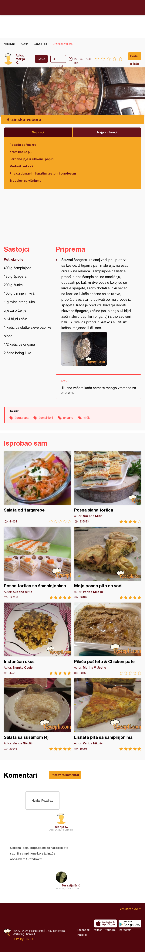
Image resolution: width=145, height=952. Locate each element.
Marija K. (61, 826)
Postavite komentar (65, 775)
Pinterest (83, 934)
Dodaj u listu (134, 57)
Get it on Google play (130, 923)
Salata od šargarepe (37, 487)
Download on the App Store (105, 923)
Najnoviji (38, 132)
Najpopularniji (107, 132)
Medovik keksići (21, 166)
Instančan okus (37, 639)
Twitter (97, 929)
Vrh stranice (129, 909)
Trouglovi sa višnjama (25, 180)
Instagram (125, 929)
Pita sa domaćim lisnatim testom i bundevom (42, 173)
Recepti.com (72, 7)
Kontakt (30, 934)
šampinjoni (46, 417)
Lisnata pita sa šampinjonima (107, 714)
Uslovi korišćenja (55, 930)
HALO (29, 939)
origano (68, 417)
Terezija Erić (71, 885)
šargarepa (22, 417)
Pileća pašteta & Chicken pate (107, 639)
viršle (86, 417)
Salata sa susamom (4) (37, 714)
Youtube (110, 929)
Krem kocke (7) (20, 152)
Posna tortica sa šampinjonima (37, 563)
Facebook (83, 929)
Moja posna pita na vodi (107, 563)
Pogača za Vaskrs (22, 144)
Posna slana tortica (107, 487)
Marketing (18, 934)
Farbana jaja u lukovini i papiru (32, 159)
